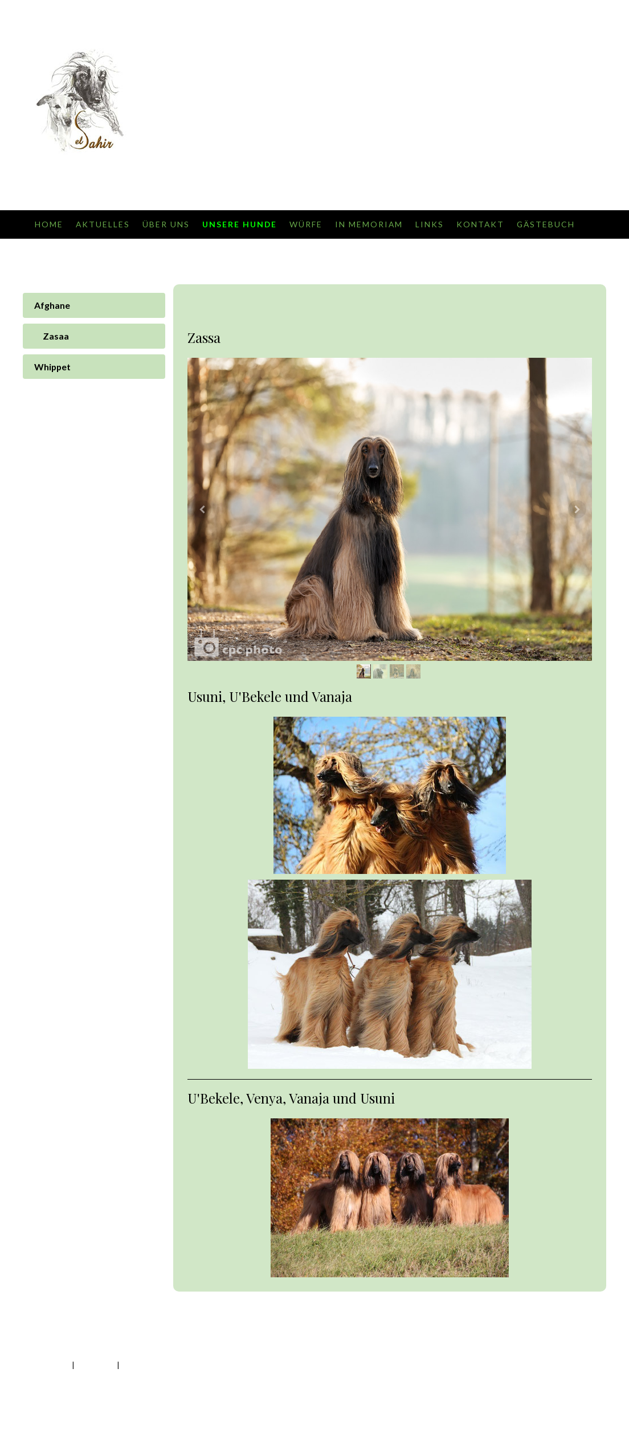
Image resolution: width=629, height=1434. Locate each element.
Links (429, 224)
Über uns (166, 224)
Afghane (52, 305)
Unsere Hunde (239, 224)
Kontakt (480, 224)
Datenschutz (95, 1365)
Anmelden (578, 1375)
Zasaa (56, 335)
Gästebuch (546, 224)
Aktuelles (103, 224)
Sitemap (133, 1365)
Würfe (305, 224)
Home (49, 224)
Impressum (52, 1365)
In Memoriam (369, 224)
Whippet (52, 366)
